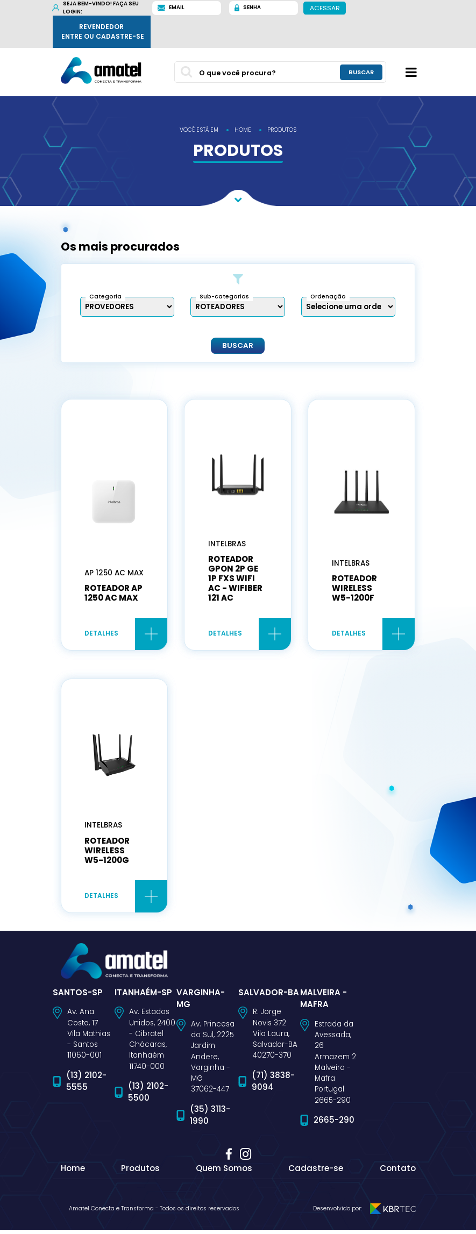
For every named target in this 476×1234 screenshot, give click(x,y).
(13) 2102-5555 (86, 1085)
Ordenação (328, 297)
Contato (398, 1172)
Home (73, 1172)
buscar (361, 72)
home (243, 130)
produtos (281, 130)
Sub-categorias (224, 297)
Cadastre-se (315, 1172)
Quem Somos (224, 1172)
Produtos (140, 1172)
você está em (199, 130)
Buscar (237, 345)
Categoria (105, 297)
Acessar (324, 7)
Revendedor (102, 31)
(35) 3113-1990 (210, 1119)
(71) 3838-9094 (273, 1085)
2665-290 (334, 1124)
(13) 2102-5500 (148, 1096)
